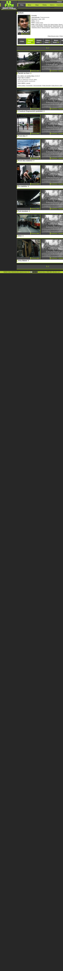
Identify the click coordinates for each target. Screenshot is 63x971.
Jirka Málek (22, 261)
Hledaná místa (38, 41)
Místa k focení (56, 41)
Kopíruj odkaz (21, 85)
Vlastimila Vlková (36, 27)
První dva (22, 136)
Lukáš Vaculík (39, 24)
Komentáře (29, 85)
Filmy (22, 5)
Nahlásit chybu (7, 272)
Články (45, 5)
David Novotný (57, 26)
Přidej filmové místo (53, 36)
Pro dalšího (22, 186)
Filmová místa (30, 41)
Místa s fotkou (47, 41)
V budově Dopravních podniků (30, 111)
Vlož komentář (37, 85)
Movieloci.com (56, 272)
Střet (20, 236)
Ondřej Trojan (39, 22)
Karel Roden (39, 26)
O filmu (22, 41)
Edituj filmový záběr (57, 85)
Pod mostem (23, 211)
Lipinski (28, 83)
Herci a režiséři (52, 6)
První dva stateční (25, 161)
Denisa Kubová (46, 27)
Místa (29, 5)
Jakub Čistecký (55, 27)
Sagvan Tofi (46, 24)
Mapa (37, 5)
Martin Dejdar (54, 24)
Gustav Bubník (48, 26)
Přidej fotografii (46, 85)
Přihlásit (59, 2)
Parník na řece (24, 73)
